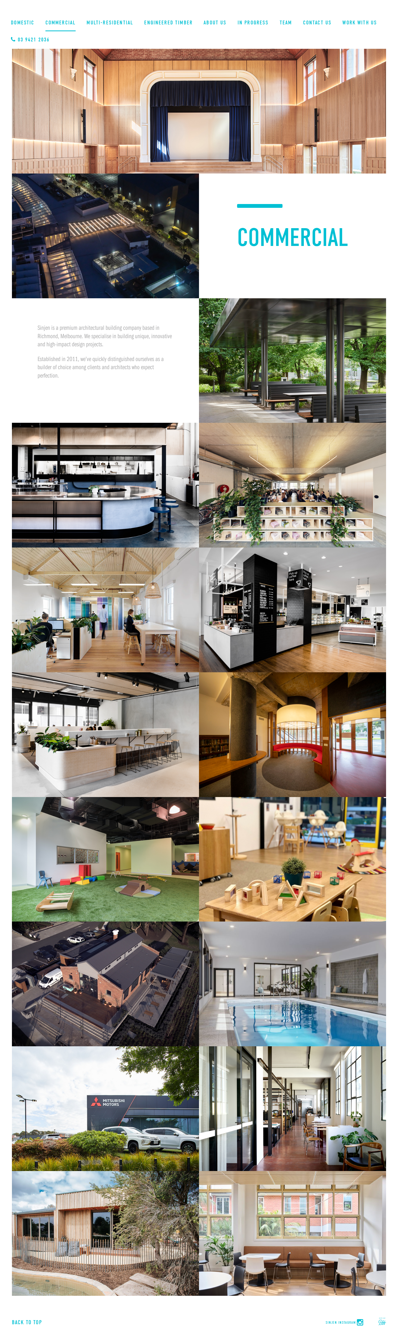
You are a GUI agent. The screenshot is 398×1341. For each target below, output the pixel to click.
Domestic (22, 23)
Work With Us (359, 23)
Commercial (60, 23)
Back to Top (27, 1322)
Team (286, 23)
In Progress (253, 23)
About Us (215, 23)
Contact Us (317, 23)
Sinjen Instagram (345, 1322)
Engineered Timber (168, 23)
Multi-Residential (110, 23)
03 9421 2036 (30, 40)
